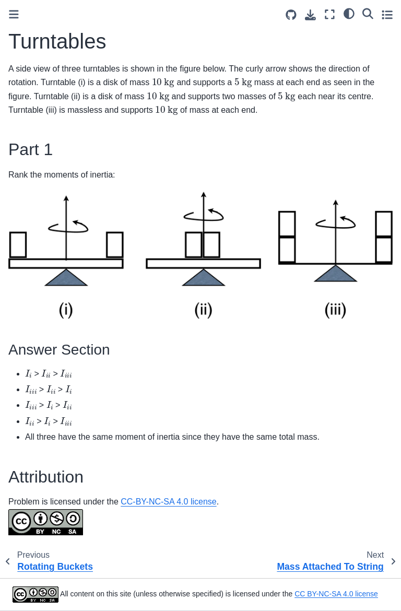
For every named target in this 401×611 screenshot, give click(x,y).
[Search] (368, 13)
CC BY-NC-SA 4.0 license (336, 594)
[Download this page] (310, 15)
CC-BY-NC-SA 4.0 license (168, 501)
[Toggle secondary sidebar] (387, 14)
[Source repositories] (291, 15)
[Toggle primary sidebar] (13, 14)
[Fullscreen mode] (329, 14)
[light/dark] (349, 13)
